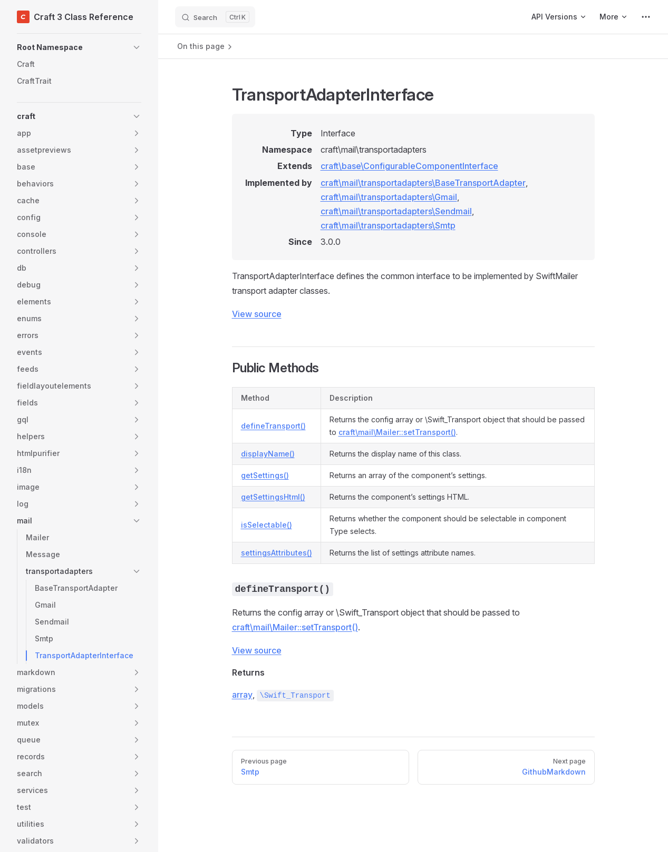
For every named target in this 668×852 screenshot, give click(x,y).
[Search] (215, 16)
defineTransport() (273, 425)
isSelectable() (266, 524)
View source (257, 314)
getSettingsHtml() (273, 496)
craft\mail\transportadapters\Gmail (389, 197)
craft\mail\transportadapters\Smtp (388, 225)
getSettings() (265, 475)
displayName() (268, 453)
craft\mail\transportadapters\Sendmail (396, 211)
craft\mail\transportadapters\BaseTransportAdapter (423, 182)
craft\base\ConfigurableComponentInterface (409, 166)
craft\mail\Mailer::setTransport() (397, 432)
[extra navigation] (645, 17)
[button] (79, 47)
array (242, 694)
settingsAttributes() (276, 552)
